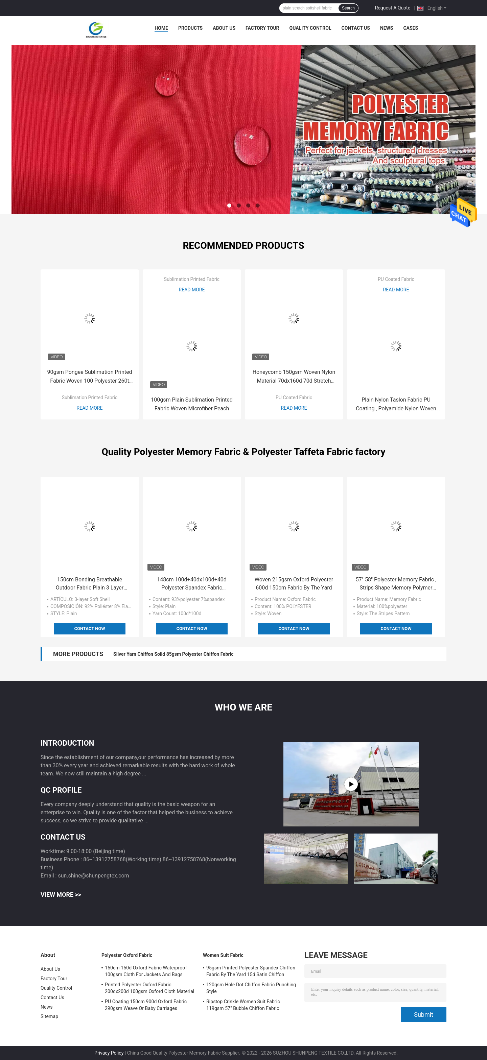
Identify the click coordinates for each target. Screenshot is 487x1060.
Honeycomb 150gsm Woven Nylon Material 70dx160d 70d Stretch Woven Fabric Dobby (294, 377)
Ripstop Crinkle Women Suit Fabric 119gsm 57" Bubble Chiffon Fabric (243, 1005)
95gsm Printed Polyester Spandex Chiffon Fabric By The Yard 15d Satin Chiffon (250, 971)
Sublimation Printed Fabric (89, 397)
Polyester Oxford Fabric (126, 955)
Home (161, 28)
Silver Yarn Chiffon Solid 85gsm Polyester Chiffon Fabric (173, 654)
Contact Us (355, 28)
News (386, 28)
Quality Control (310, 28)
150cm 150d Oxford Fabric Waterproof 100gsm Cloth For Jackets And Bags (146, 971)
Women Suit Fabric (223, 955)
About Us (224, 28)
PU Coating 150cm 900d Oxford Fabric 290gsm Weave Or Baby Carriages (146, 1005)
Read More (90, 408)
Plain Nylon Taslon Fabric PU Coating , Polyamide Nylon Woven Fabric (396, 404)
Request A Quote (392, 7)
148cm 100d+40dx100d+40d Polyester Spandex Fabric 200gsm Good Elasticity (191, 584)
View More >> (61, 894)
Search (348, 8)
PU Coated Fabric (294, 397)
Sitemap (49, 1016)
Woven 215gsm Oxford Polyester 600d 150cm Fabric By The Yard (294, 583)
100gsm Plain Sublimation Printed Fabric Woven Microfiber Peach (191, 404)
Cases (410, 28)
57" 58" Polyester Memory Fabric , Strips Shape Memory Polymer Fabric (396, 584)
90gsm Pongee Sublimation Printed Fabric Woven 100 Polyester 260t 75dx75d (89, 377)
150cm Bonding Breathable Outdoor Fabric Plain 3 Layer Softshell (90, 584)
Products (190, 28)
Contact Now (89, 628)
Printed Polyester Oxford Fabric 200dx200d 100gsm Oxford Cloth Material (149, 988)
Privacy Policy (108, 1053)
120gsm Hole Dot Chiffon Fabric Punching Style (251, 988)
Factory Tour (262, 28)
